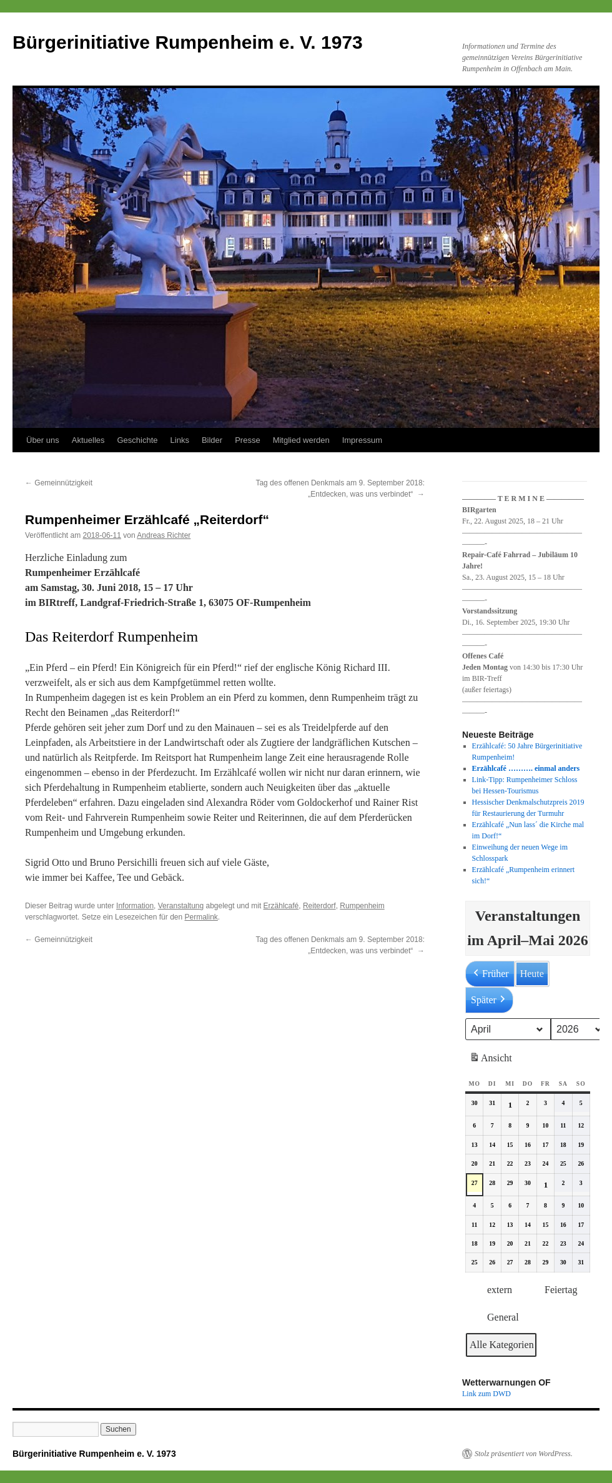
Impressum (362, 440)
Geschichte (137, 440)
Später (489, 1000)
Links (179, 440)
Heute (532, 973)
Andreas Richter (163, 535)
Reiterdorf (319, 905)
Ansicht (492, 1060)
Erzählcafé (281, 905)
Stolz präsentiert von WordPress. (524, 1453)
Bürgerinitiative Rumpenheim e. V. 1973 (187, 42)
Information (135, 905)
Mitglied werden (301, 440)
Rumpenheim (362, 905)
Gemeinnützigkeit (58, 483)
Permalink (200, 917)
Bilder (212, 440)
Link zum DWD (486, 1393)
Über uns (42, 440)
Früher (490, 974)
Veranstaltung (181, 905)
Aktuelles (88, 440)
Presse (247, 440)
